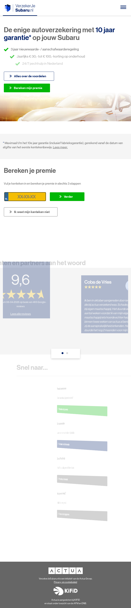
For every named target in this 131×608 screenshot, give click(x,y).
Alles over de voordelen (30, 76)
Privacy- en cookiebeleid (65, 582)
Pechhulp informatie (79, 479)
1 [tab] (63, 354)
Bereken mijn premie (28, 88)
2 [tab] (68, 354)
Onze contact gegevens (79, 514)
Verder (68, 196)
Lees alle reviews (18, 312)
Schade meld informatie (79, 444)
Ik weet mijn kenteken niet (32, 212)
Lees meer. (60, 147)
